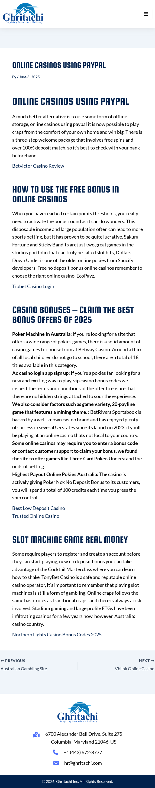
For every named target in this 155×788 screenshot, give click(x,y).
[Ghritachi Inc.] (23, 13)
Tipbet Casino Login (33, 286)
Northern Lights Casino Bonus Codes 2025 (57, 634)
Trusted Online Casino (35, 516)
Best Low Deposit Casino (38, 508)
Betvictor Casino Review (38, 166)
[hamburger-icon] (146, 14)
